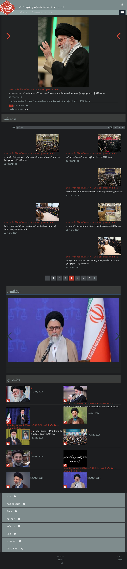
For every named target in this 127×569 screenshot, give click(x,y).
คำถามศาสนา (38, 12)
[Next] (94, 278)
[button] (122, 12)
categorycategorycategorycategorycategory (63, 127)
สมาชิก (61, 560)
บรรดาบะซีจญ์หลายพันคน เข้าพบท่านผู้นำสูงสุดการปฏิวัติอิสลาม (93, 226)
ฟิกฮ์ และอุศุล (13, 504)
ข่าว (9, 496)
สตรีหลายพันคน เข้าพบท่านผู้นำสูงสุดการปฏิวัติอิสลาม (89, 157)
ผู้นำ (9, 533)
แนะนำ (119, 556)
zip (26, 109)
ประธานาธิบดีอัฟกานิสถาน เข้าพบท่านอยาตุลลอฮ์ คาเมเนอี (34, 89)
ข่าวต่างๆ (11, 541)
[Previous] (47, 278)
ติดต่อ (120, 560)
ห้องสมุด (11, 518)
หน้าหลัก (23, 12)
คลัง (51, 12)
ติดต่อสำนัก (12, 548)
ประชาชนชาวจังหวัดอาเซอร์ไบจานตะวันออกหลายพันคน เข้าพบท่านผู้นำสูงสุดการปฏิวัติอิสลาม (57, 93)
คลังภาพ (11, 526)
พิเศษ (9, 511)
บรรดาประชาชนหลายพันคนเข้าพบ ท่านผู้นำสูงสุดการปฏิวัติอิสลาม (94, 191)
